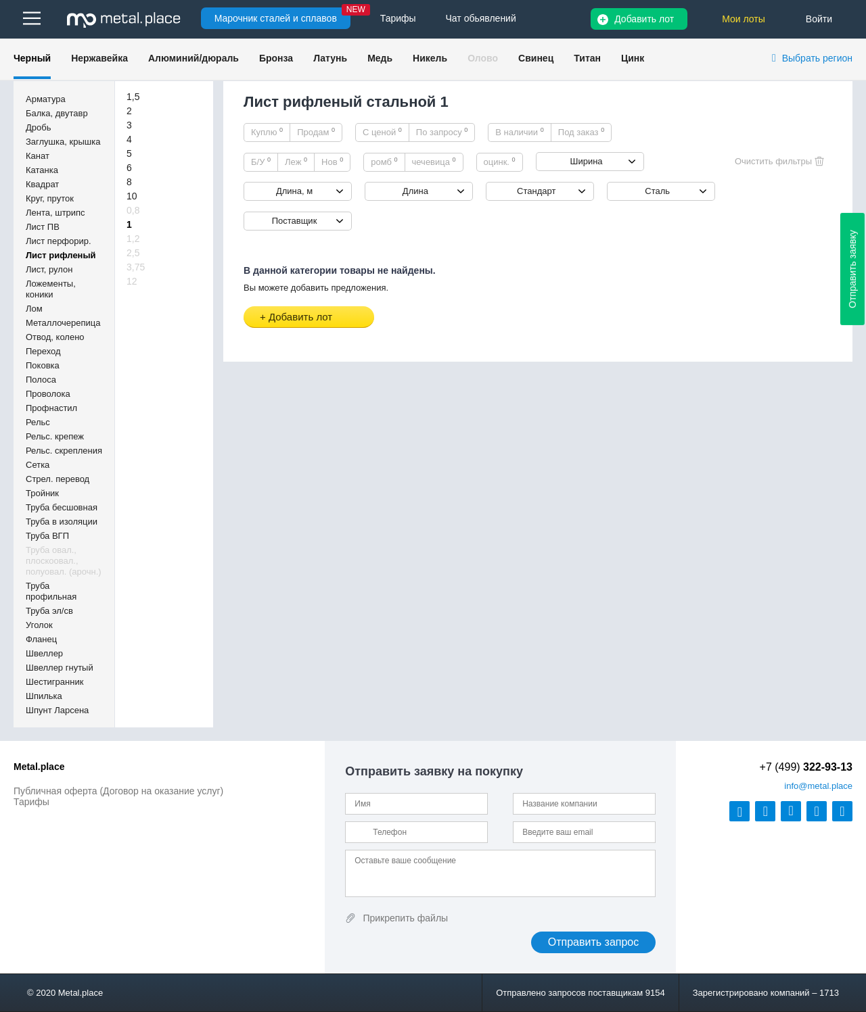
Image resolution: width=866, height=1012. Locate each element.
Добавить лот (644, 19)
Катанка (42, 170)
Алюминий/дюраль (193, 58)
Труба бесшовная (61, 507)
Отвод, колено (55, 337)
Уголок (39, 625)
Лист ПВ (43, 227)
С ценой (382, 131)
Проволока (48, 394)
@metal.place (818, 786)
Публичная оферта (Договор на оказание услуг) (118, 791)
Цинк (632, 58)
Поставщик (294, 221)
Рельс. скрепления (64, 450)
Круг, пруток (50, 198)
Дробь (38, 127)
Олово (483, 58)
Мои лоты (743, 19)
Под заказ (581, 131)
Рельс (38, 422)
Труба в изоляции (61, 521)
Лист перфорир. (58, 241)
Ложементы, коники (51, 289)
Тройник (42, 493)
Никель (430, 58)
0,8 (133, 210)
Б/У (261, 161)
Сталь (657, 191)
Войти (819, 19)
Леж (296, 161)
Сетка (37, 465)
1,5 (133, 96)
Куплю (267, 131)
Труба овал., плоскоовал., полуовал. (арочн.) (63, 561)
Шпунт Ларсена (57, 710)
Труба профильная (51, 591)
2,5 (133, 252)
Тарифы (31, 801)
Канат (37, 156)
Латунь (330, 58)
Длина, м (294, 191)
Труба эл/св (49, 611)
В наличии (519, 131)
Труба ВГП (47, 536)
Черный (32, 58)
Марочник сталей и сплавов (275, 18)
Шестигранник (54, 682)
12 (132, 281)
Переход (43, 351)
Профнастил (51, 408)
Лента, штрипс (55, 213)
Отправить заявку (852, 269)
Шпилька (44, 696)
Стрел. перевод (57, 479)
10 (132, 196)
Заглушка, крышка (63, 142)
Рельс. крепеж (55, 436)
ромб (384, 161)
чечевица (434, 161)
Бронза (276, 58)
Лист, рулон (49, 269)
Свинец (535, 58)
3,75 (136, 267)
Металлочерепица (63, 323)
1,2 (133, 238)
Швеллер (44, 653)
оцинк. (500, 161)
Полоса (41, 380)
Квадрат (42, 184)
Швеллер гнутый (59, 667)
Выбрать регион (817, 58)
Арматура (46, 99)
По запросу (442, 131)
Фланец (41, 639)
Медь (379, 58)
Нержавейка (99, 58)
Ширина (586, 161)
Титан (587, 58)
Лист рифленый (61, 255)
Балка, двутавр (57, 113)
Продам (316, 131)
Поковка (43, 365)
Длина (415, 191)
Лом (34, 309)
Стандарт (536, 191)
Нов (332, 161)
